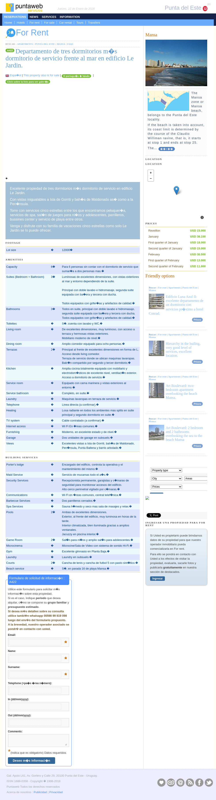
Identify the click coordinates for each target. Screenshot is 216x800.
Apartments (25, 44)
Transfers (94, 22)
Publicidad (40, 792)
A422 (10, 50)
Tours (79, 22)
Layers (170, 782)
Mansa (61, 44)
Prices (197, 319)
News (34, 17)
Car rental (65, 22)
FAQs (70, 44)
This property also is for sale (41, 75)
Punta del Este (45, 44)
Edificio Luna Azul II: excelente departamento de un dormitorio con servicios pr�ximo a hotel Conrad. (176, 305)
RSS (189, 782)
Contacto (180, 782)
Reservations (15, 17)
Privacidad (56, 792)
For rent (35, 22)
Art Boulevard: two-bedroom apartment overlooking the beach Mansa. (181, 391)
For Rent (27, 33)
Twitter (208, 782)
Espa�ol (15, 75)
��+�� (166, 149)
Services (49, 17)
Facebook (199, 782)
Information (70, 17)
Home (8, 22)
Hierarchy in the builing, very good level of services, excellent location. (183, 349)
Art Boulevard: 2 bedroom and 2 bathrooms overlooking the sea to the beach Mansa (184, 434)
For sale (49, 22)
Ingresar (157, 578)
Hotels (21, 22)
